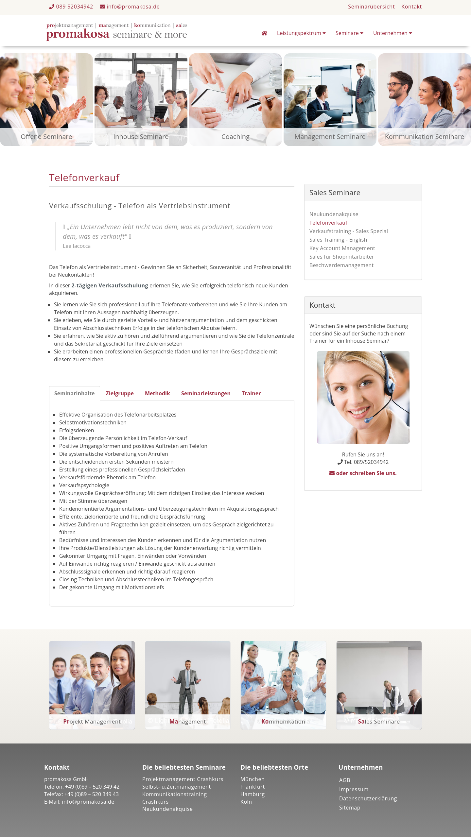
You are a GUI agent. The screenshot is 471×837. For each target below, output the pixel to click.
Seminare (349, 33)
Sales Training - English (338, 239)
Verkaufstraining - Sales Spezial (348, 231)
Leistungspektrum (301, 33)
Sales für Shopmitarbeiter (341, 256)
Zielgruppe (120, 393)
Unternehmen (392, 33)
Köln (246, 801)
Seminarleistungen (206, 393)
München (252, 779)
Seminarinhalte (74, 393)
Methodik (157, 393)
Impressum (354, 789)
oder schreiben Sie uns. (362, 473)
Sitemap (349, 807)
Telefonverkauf (328, 222)
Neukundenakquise (333, 214)
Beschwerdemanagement (341, 265)
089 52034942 (72, 6)
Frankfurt (252, 786)
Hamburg (252, 794)
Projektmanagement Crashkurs (182, 779)
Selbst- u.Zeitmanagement (176, 786)
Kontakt (411, 6)
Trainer (251, 393)
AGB (344, 780)
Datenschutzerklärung (368, 798)
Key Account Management (342, 248)
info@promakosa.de (130, 6)
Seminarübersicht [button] (371, 6)
